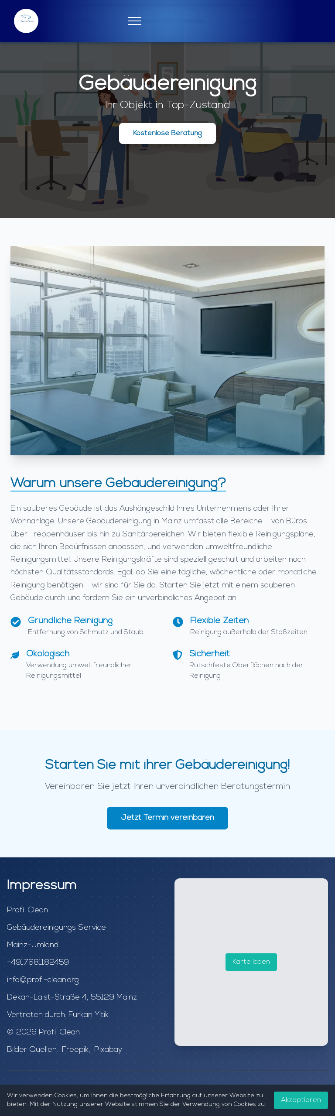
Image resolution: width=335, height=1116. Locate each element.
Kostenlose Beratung (167, 133)
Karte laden (251, 962)
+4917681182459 (38, 963)
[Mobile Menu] (135, 21)
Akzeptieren (301, 1100)
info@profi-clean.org (43, 980)
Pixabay (108, 1050)
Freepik (75, 1050)
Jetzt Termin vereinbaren (167, 818)
